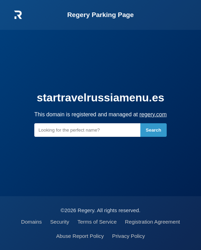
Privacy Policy (128, 236)
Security (59, 222)
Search (153, 130)
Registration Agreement (152, 222)
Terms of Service (97, 222)
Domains (31, 222)
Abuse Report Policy (80, 236)
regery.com (153, 114)
